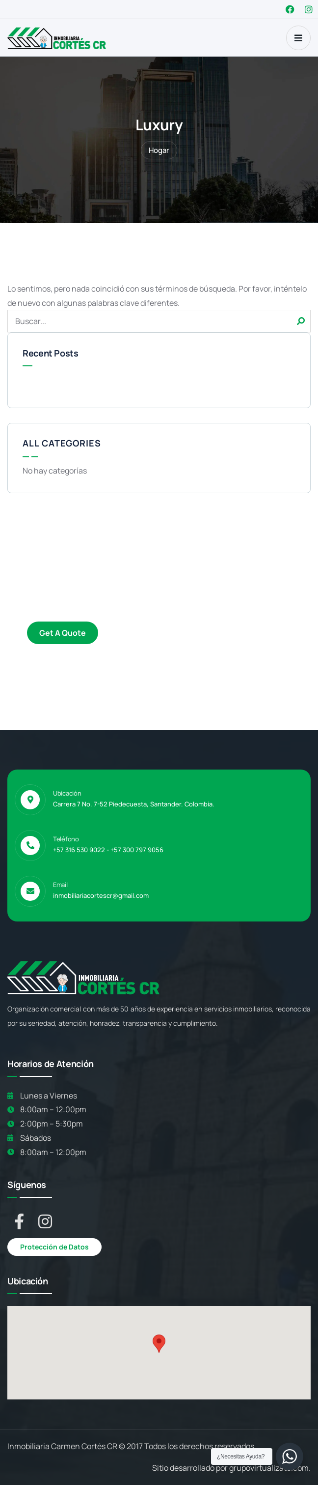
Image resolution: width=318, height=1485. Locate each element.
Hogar (159, 150)
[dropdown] (298, 38)
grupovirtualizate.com (269, 1467)
